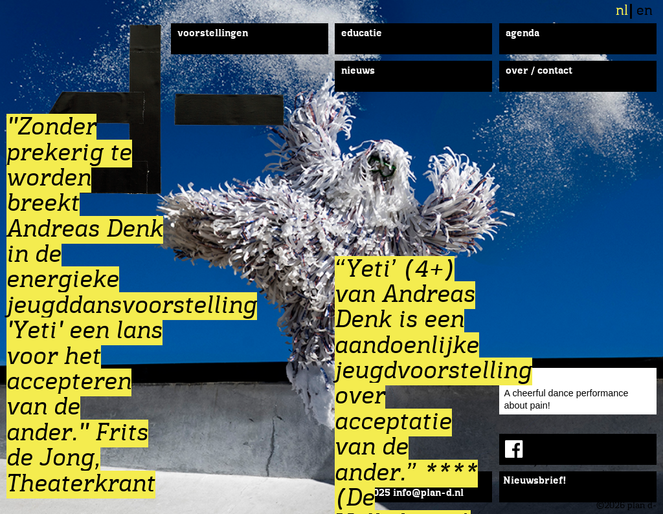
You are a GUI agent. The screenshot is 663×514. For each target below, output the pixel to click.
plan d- (177, 109)
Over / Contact (539, 71)
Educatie (361, 33)
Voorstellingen (212, 33)
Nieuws (358, 71)
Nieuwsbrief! (535, 481)
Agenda (522, 33)
